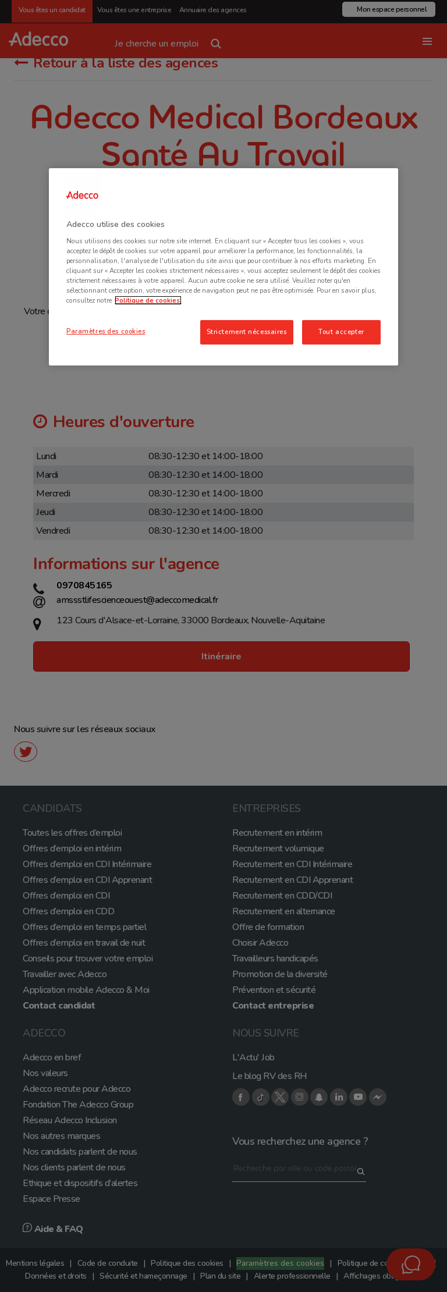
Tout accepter (341, 331)
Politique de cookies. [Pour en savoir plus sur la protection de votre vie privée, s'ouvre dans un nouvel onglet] (148, 300)
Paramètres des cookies (106, 331)
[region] (223, 266)
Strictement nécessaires (247, 331)
